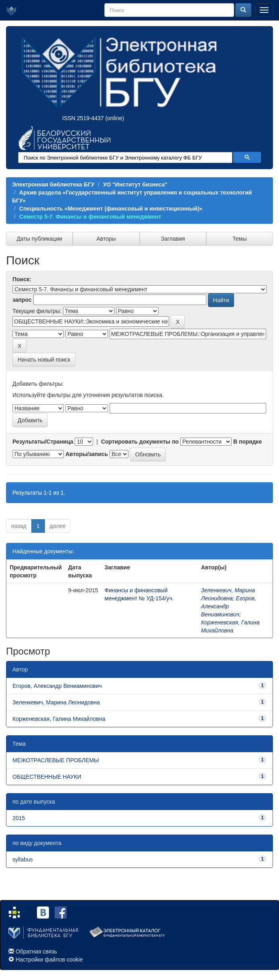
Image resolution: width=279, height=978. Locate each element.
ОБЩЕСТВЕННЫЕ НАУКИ (46, 776)
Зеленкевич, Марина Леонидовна (56, 702)
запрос (22, 300)
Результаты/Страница (42, 441)
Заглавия (173, 238)
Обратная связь (36, 951)
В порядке (247, 441)
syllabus (22, 859)
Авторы (106, 238)
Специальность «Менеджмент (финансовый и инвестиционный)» (111, 208)
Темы (239, 238)
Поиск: (21, 279)
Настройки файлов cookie (49, 959)
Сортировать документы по (140, 441)
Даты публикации (39, 238)
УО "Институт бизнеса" (135, 184)
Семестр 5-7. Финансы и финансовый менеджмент (90, 216)
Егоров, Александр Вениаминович (228, 606)
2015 (18, 818)
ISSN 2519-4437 (83, 118)
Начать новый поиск (44, 359)
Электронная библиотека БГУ (53, 184)
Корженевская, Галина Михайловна (58, 719)
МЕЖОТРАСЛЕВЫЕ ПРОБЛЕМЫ (55, 760)
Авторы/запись (86, 454)
